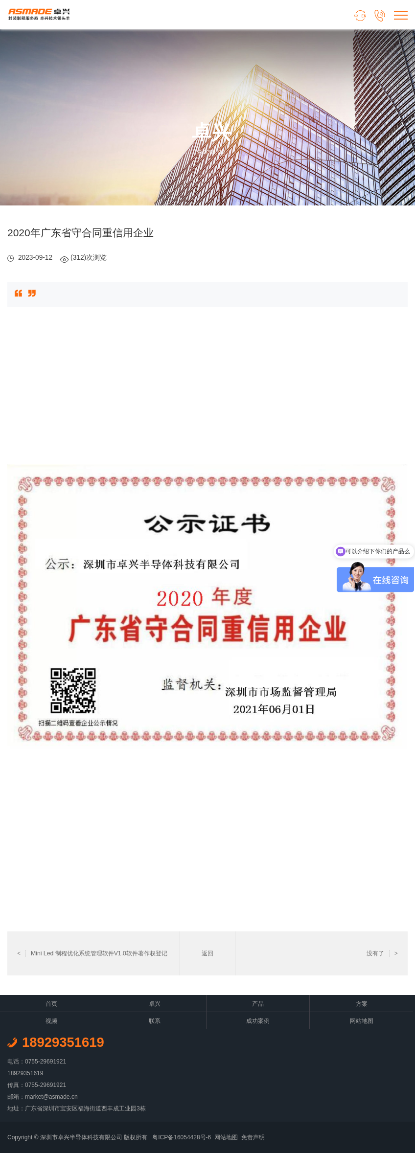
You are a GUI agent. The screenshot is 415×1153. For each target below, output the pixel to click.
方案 (362, 1003)
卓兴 (155, 1003)
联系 (155, 1020)
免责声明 (253, 1137)
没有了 (382, 953)
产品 (258, 1003)
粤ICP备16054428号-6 (181, 1137)
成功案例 (258, 1020)
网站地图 (361, 1020)
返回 (207, 953)
